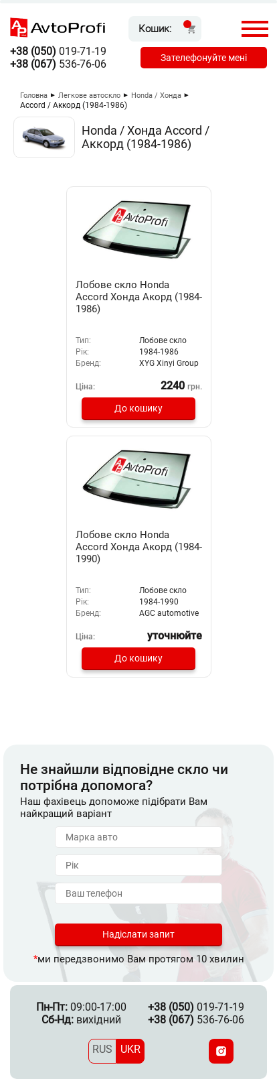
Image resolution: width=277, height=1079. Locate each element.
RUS (102, 1049)
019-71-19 (58, 51)
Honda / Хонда (156, 95)
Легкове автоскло (89, 95)
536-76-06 (58, 64)
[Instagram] (221, 1051)
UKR (130, 1049)
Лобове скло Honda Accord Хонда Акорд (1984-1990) (139, 547)
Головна (34, 95)
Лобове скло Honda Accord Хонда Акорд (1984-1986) (139, 297)
